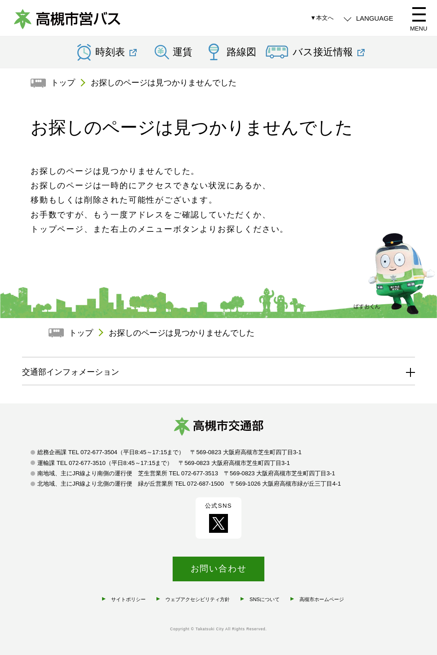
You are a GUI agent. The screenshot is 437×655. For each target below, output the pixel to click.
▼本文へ (322, 17)
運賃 (182, 52)
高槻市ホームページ (321, 599)
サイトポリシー (128, 599)
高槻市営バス (67, 20)
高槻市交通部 (218, 428)
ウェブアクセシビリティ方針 (197, 599)
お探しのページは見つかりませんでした (163, 82)
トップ (63, 82)
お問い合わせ (219, 568)
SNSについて (265, 599)
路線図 (241, 52)
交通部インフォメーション (70, 371)
